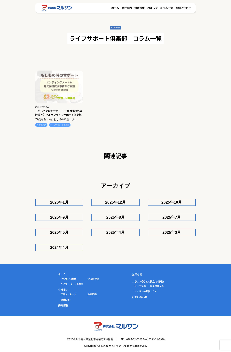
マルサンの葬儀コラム (145, 291)
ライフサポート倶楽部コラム (149, 286)
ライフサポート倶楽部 (59, 125)
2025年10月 (171, 202)
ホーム (115, 8)
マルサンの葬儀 (68, 278)
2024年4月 (59, 247)
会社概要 (92, 294)
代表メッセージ (68, 294)
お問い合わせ (183, 8)
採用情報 (139, 8)
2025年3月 (172, 232)
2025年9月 (59, 217)
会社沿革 (65, 299)
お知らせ (152, 8)
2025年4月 (115, 232)
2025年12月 (115, 202)
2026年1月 (59, 202)
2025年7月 (172, 217)
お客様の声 (41, 125)
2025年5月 (59, 232)
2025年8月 (115, 217)
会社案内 (127, 8)
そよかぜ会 (93, 278)
